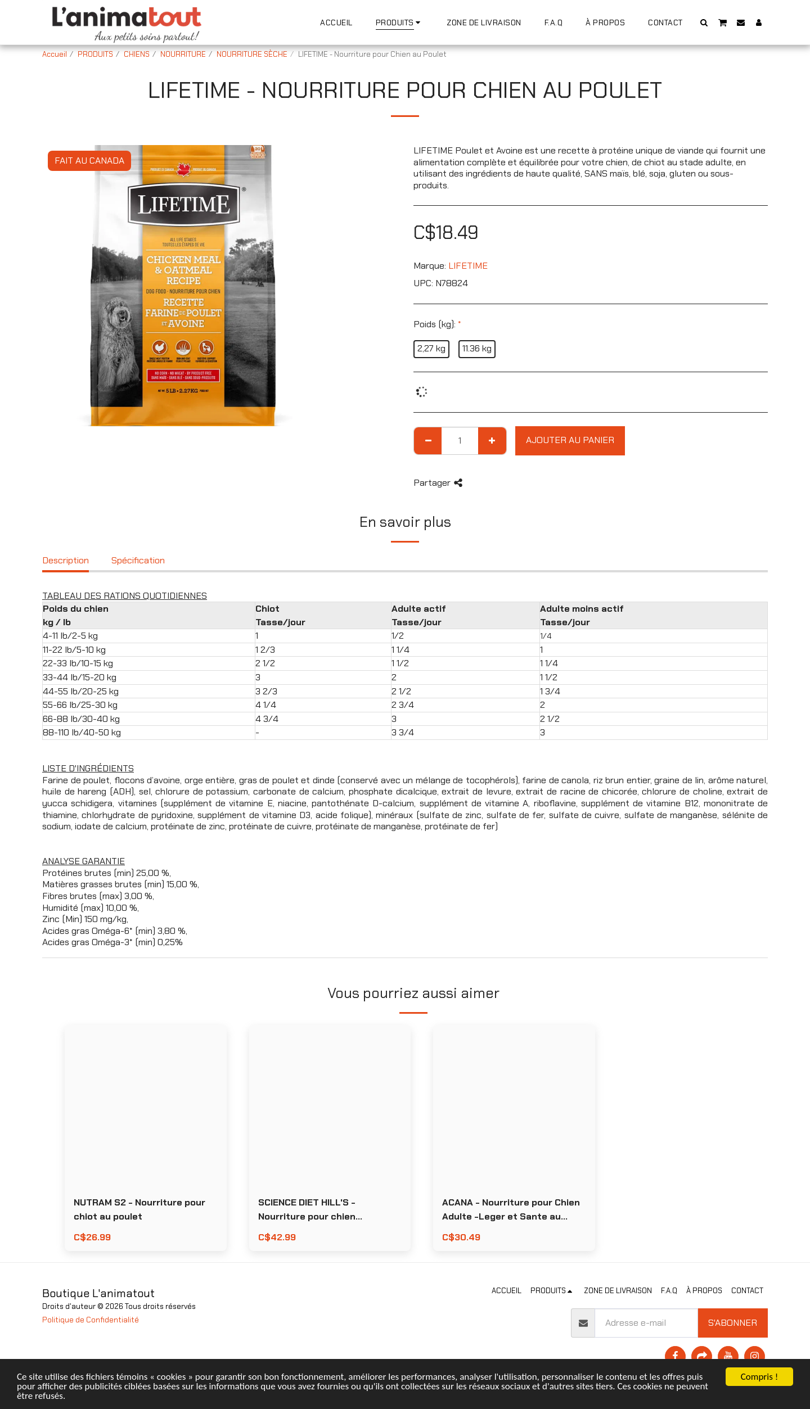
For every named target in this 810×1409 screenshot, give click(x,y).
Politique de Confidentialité (90, 1320)
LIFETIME (468, 266)
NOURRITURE (183, 54)
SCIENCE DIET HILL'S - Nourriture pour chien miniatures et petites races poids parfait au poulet (321, 1210)
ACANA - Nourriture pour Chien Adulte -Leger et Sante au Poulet (511, 1210)
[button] (704, 22)
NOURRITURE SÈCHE (252, 54)
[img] (146, 1106)
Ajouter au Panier (570, 440)
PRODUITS (95, 54)
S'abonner (732, 1323)
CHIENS (137, 54)
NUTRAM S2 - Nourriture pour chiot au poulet (139, 1209)
